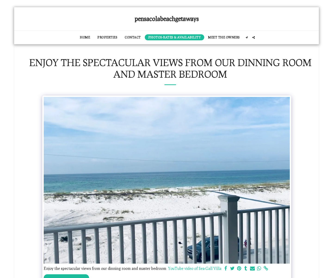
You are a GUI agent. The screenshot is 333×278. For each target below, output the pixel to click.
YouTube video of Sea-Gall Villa (194, 268)
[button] (247, 37)
